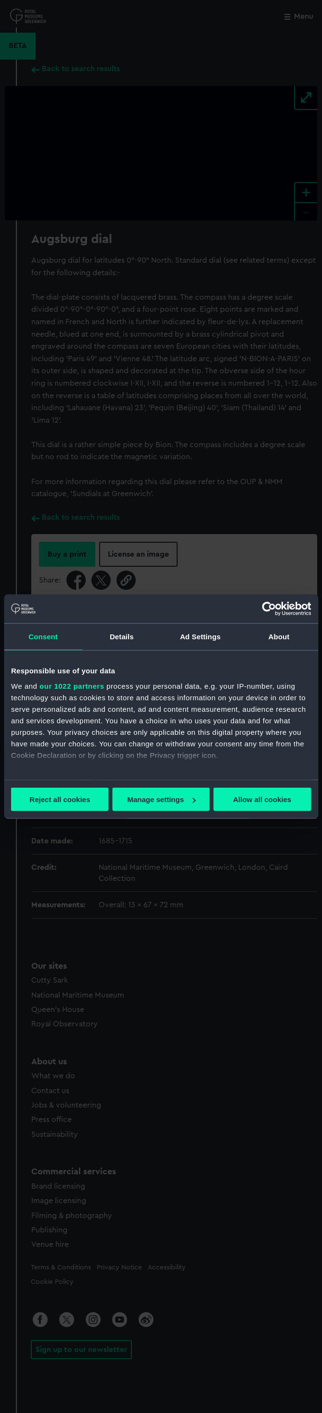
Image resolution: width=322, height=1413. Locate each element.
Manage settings (161, 799)
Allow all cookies (262, 799)
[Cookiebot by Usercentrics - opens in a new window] (269, 609)
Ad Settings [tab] (200, 637)
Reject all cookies (59, 799)
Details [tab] (122, 637)
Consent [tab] (43, 637)
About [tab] (278, 637)
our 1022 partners (71, 686)
